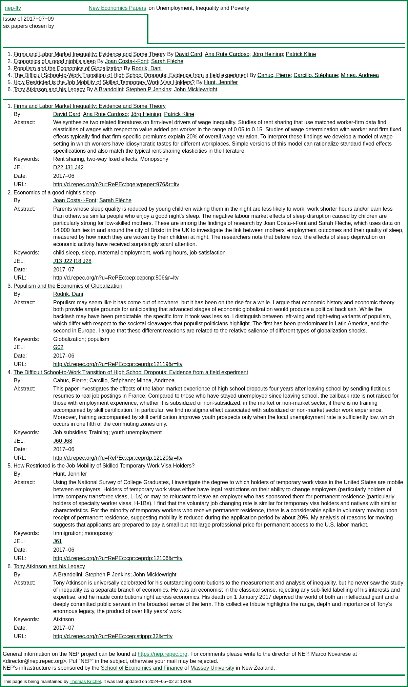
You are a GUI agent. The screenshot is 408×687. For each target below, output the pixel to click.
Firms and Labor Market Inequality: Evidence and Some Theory (90, 54)
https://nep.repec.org (162, 654)
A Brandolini (108, 89)
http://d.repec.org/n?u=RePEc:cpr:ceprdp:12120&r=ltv (118, 458)
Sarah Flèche (167, 61)
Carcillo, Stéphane (315, 75)
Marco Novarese (331, 654)
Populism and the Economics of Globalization (68, 68)
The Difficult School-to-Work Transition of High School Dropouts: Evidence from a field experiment (131, 75)
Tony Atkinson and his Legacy (49, 89)
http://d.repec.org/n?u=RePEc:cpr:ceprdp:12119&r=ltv (118, 364)
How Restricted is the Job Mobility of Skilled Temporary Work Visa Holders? (104, 82)
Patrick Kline (301, 54)
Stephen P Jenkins (148, 89)
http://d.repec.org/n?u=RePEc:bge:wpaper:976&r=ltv (116, 184)
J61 (57, 541)
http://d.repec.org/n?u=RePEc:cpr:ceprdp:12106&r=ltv (118, 558)
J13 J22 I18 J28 (72, 261)
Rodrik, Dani (147, 68)
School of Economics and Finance (142, 668)
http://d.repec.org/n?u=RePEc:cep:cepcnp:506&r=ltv (116, 278)
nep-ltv (13, 8)
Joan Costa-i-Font (126, 61)
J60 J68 (62, 441)
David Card (188, 54)
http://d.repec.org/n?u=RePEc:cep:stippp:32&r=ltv (112, 636)
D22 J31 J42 (68, 167)
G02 (58, 347)
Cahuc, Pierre (274, 75)
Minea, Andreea (360, 75)
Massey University (212, 668)
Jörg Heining (267, 54)
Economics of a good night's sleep (55, 61)
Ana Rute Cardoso (227, 54)
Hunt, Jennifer (221, 82)
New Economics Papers (117, 8)
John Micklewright (195, 89)
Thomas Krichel (85, 681)
